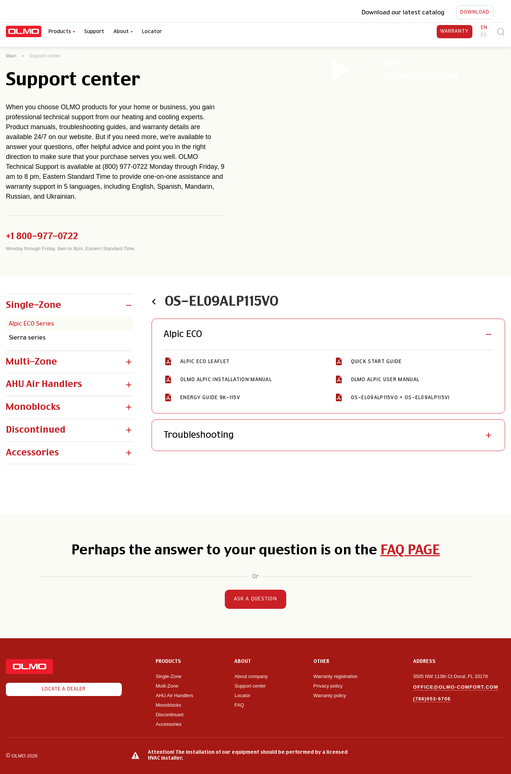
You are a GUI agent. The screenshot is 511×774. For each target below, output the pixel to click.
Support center (250, 686)
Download (475, 12)
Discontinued (169, 714)
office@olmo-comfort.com (455, 687)
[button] (69, 305)
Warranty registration (336, 676)
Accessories (168, 724)
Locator (152, 31)
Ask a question (255, 599)
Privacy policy (328, 686)
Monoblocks (168, 705)
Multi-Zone (167, 686)
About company (250, 676)
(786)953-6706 (432, 699)
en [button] (484, 27)
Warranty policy (329, 695)
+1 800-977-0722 (42, 236)
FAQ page (410, 550)
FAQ (239, 705)
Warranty (454, 31)
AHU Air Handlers (174, 695)
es (484, 35)
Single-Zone (168, 676)
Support (94, 31)
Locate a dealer (64, 689)
